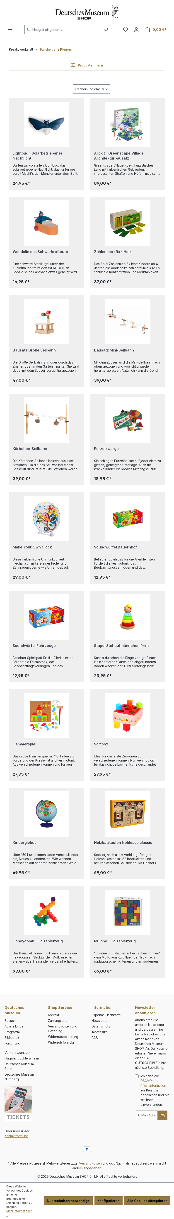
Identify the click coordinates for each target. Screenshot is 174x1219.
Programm (12, 1032)
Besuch (10, 1020)
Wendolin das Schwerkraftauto (40, 251)
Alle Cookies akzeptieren (147, 1201)
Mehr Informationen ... (19, 1213)
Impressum (99, 1032)
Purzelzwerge (106, 448)
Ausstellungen (15, 1026)
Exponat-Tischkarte (106, 1015)
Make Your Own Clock (32, 547)
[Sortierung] (91, 89)
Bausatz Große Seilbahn (34, 350)
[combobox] (62, 29)
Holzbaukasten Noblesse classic (123, 842)
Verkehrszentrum (17, 1052)
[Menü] (10, 29)
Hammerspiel (24, 744)
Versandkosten (90, 1163)
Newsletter (100, 1020)
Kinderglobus (24, 842)
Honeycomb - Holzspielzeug (38, 941)
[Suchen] (105, 29)
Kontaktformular (16, 1136)
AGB (95, 1038)
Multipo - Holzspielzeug (115, 941)
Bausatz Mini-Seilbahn (114, 350)
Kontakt (53, 1015)
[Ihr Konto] (136, 29)
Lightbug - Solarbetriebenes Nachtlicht (38, 155)
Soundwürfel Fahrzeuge (34, 645)
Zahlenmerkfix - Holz (112, 251)
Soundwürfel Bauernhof (115, 547)
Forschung (12, 1043)
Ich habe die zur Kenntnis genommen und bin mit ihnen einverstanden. (154, 1090)
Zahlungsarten (58, 1020)
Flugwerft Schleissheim (22, 1058)
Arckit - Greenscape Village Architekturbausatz (119, 155)
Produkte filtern (87, 65)
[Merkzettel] (125, 29)
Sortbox (101, 744)
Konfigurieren (108, 1201)
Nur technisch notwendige (68, 1201)
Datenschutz (101, 1026)
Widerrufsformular (61, 1042)
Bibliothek (12, 1038)
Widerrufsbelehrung (63, 1037)
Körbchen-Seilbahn (30, 448)
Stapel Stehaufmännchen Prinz (122, 645)
